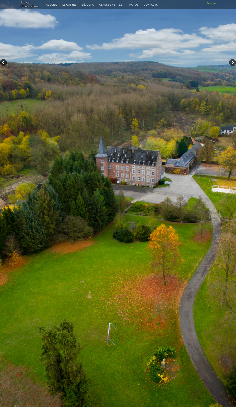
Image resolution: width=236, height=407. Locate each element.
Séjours (88, 6)
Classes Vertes (110, 6)
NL (215, 5)
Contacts (151, 6)
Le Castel (69, 6)
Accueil (51, 6)
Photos (132, 6)
